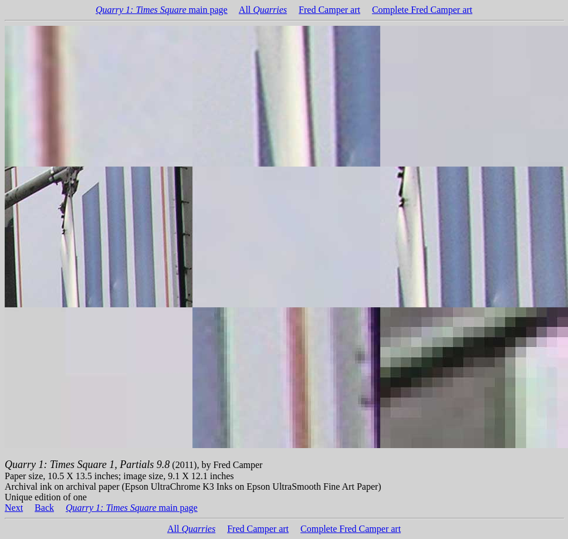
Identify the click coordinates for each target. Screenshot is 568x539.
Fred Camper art (329, 10)
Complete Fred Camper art (422, 10)
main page (162, 10)
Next (14, 508)
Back (44, 508)
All (263, 10)
